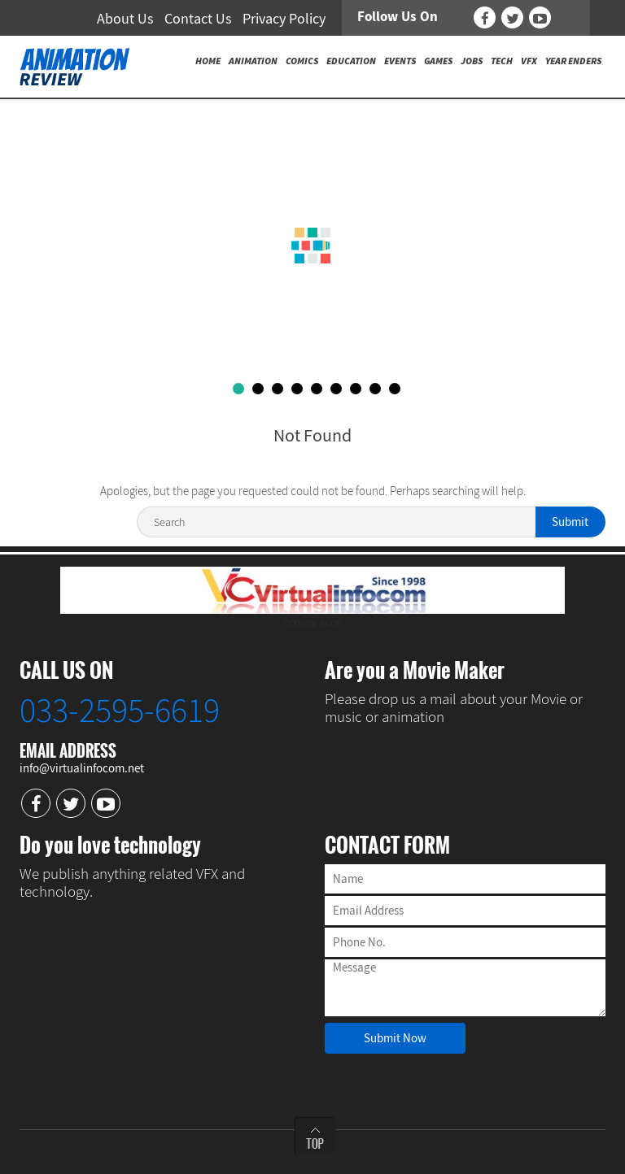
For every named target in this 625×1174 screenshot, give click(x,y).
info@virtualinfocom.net (82, 768)
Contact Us (198, 18)
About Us (125, 18)
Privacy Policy (284, 18)
